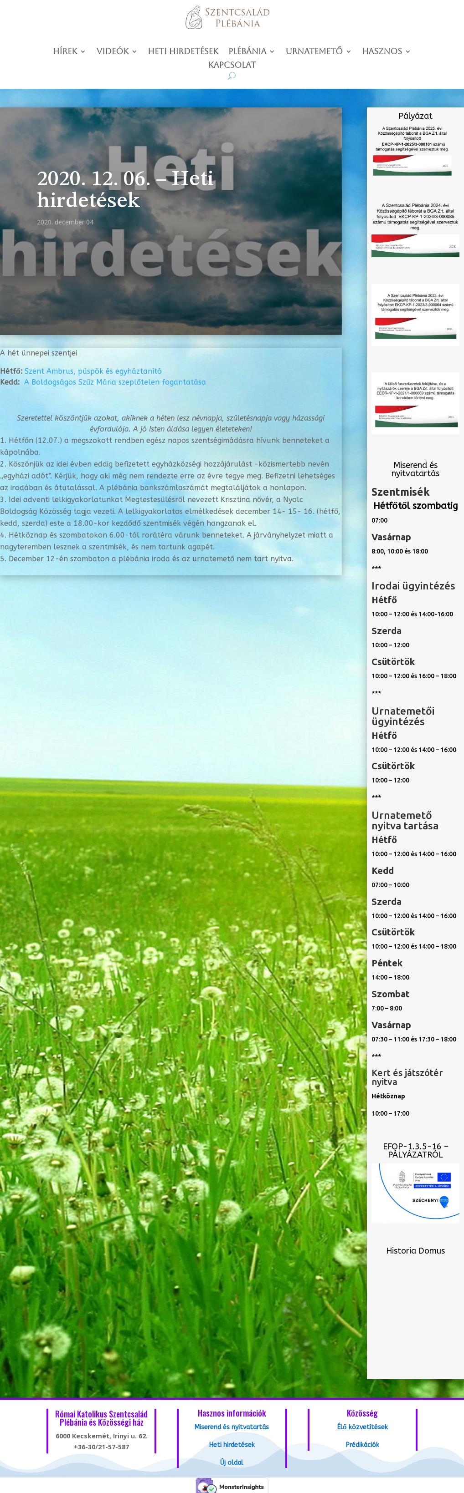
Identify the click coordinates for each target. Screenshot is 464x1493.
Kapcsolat (232, 66)
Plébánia (247, 52)
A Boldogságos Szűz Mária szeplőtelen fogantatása (115, 382)
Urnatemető (313, 52)
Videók (112, 52)
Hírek (65, 52)
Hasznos (382, 52)
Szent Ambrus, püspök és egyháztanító (93, 371)
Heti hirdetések (183, 52)
